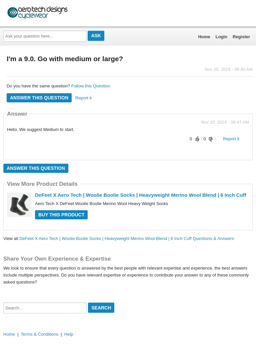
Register (241, 36)
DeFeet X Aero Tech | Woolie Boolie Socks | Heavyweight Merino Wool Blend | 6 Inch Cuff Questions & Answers (126, 238)
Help (68, 334)
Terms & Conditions (39, 334)
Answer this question (39, 97)
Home (204, 36)
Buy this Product (61, 214)
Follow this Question (90, 85)
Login (221, 36)
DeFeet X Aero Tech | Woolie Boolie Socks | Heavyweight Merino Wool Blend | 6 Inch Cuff (140, 195)
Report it (83, 97)
